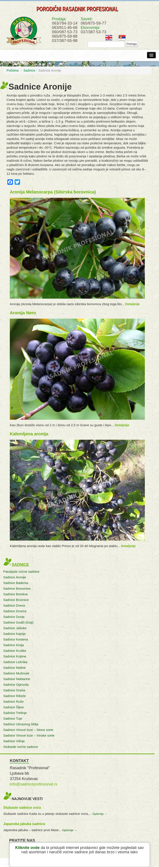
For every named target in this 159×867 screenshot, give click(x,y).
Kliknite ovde (27, 847)
